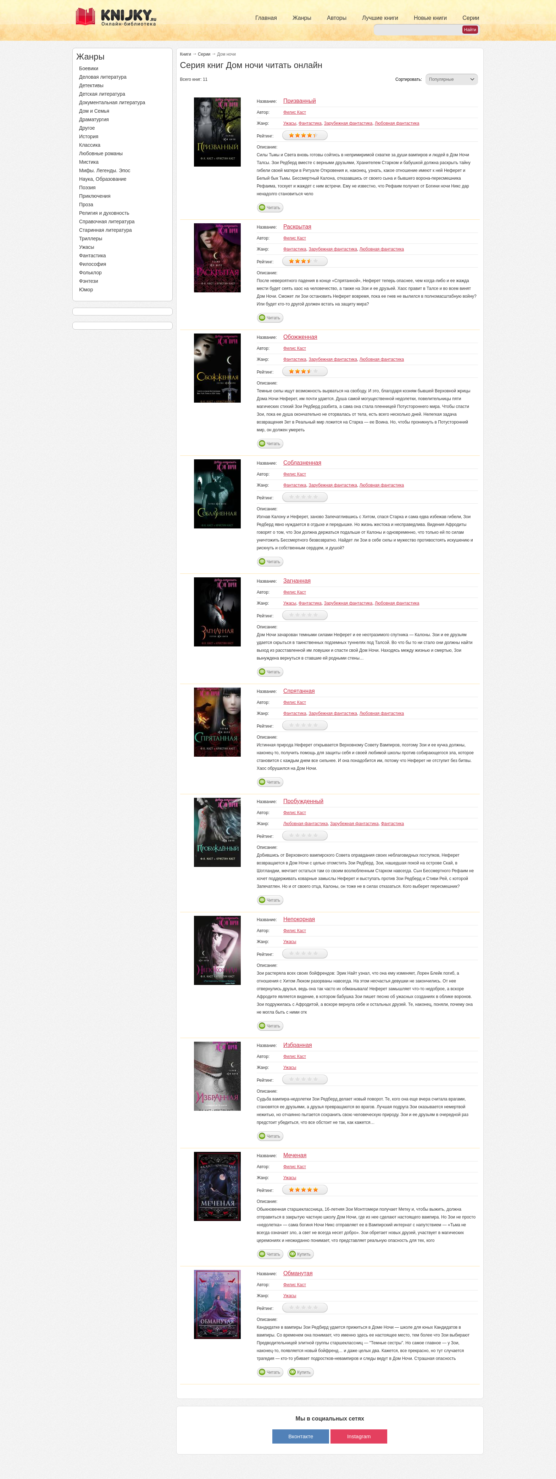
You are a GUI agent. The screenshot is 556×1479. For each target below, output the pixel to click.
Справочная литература (107, 221)
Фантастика (92, 255)
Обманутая (298, 1273)
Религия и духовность (104, 213)
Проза (86, 204)
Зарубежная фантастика (348, 123)
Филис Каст (294, 112)
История (88, 136)
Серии (470, 18)
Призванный (299, 101)
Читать (273, 207)
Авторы (336, 18)
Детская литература (102, 94)
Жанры (302, 18)
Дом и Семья (94, 111)
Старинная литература (105, 230)
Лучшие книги (380, 18)
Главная (266, 18)
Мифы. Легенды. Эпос (104, 170)
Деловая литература (103, 77)
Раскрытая (297, 227)
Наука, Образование (103, 179)
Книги (185, 54)
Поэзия (87, 187)
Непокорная (299, 919)
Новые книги (430, 18)
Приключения (95, 196)
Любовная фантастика (397, 123)
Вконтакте (300, 1436)
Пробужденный (303, 801)
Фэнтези (88, 281)
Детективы (91, 85)
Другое (87, 128)
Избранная (297, 1045)
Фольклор (90, 272)
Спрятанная (299, 691)
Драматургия (94, 119)
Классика (89, 145)
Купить (304, 1254)
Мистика (89, 162)
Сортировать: (408, 79)
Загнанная (297, 581)
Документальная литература (112, 102)
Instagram (359, 1436)
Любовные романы (101, 153)
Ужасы (86, 247)
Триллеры (90, 238)
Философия (92, 264)
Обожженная (300, 337)
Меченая (295, 1155)
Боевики (88, 68)
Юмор (86, 289)
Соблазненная (302, 463)
